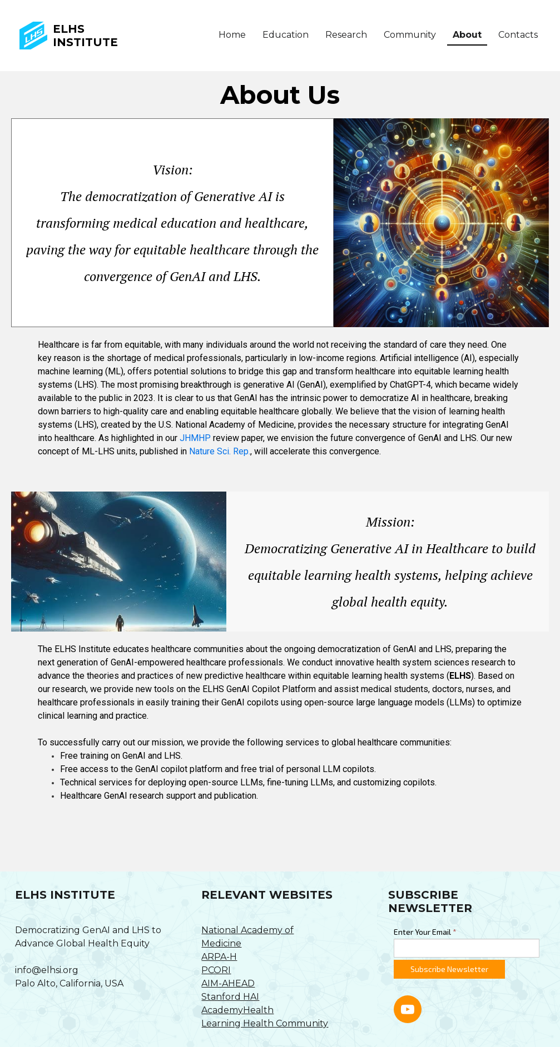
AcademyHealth (237, 1010)
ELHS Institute (85, 35)
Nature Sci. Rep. (219, 451)
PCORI (216, 970)
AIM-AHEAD (228, 983)
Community (410, 34)
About (467, 34)
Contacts (518, 34)
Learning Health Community (264, 1023)
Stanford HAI (230, 996)
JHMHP (196, 438)
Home (232, 34)
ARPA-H (219, 956)
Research (346, 34)
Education (285, 34)
